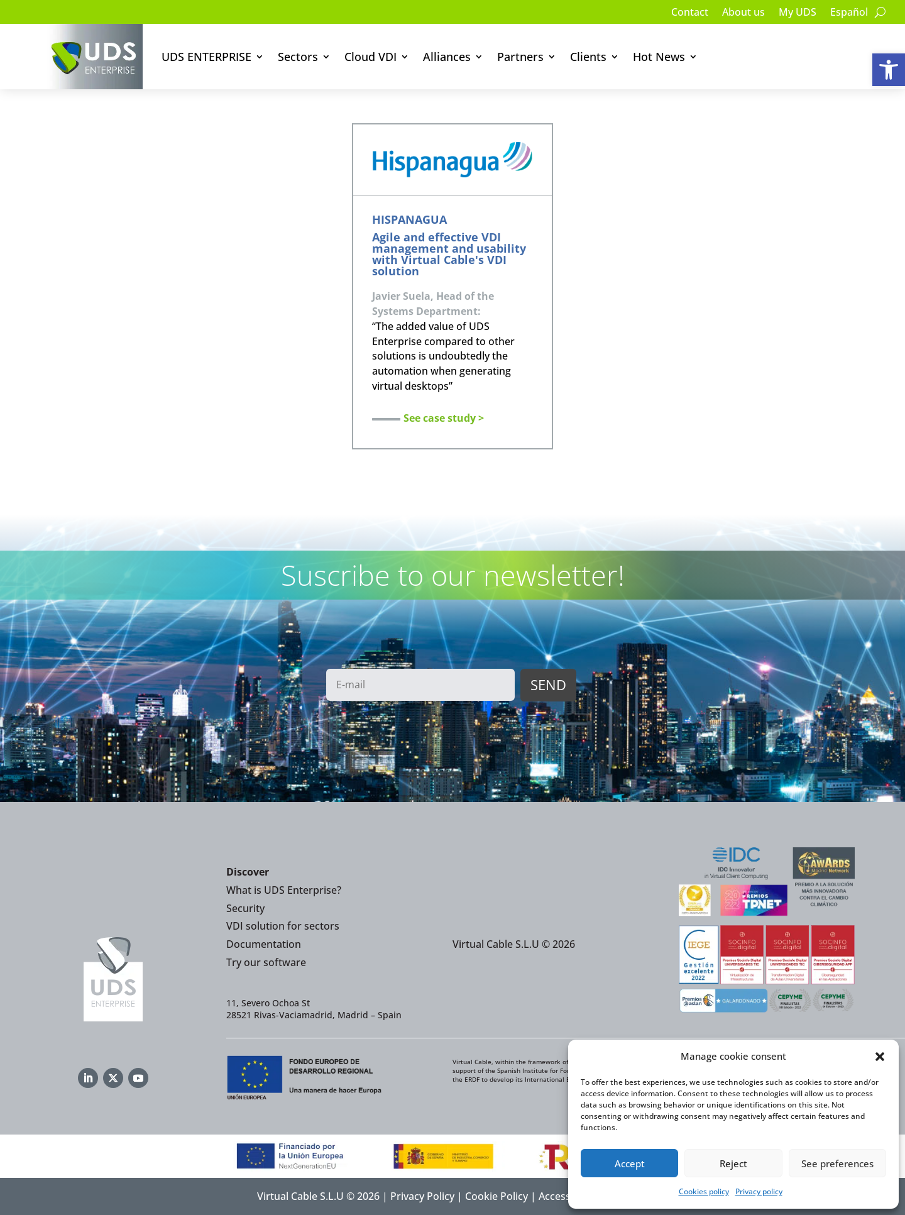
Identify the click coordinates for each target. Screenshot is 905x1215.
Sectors (298, 56)
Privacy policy (758, 1191)
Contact (689, 13)
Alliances (447, 56)
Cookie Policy (496, 1196)
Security (245, 908)
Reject (733, 1163)
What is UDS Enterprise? (283, 890)
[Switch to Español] (849, 14)
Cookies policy (704, 1191)
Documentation (263, 944)
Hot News (659, 56)
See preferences (837, 1163)
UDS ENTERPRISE (206, 56)
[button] (888, 69)
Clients (588, 56)
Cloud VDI (370, 56)
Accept (630, 1163)
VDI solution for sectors (282, 926)
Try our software (266, 962)
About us (743, 13)
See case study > (443, 418)
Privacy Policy (422, 1196)
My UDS (797, 13)
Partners (520, 56)
